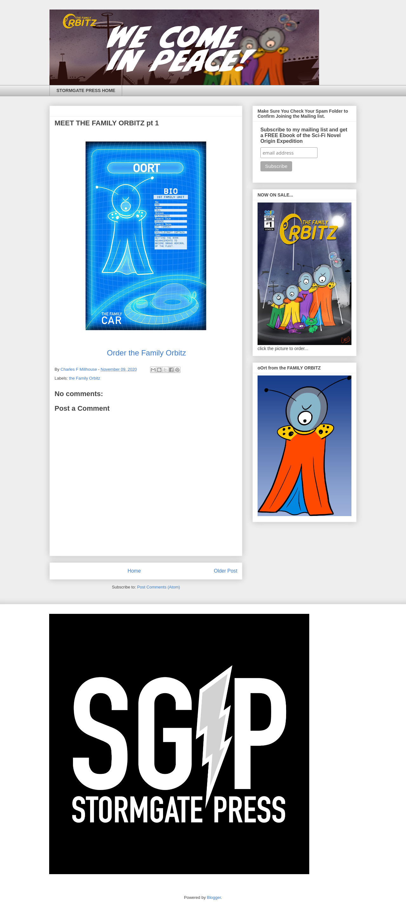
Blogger (214, 897)
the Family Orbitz (84, 378)
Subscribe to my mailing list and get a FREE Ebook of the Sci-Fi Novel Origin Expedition (303, 135)
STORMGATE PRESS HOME (85, 90)
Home (134, 571)
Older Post (225, 571)
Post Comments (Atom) (158, 587)
